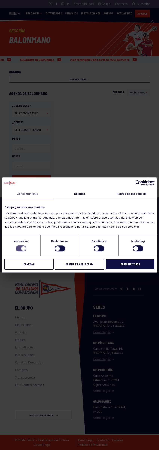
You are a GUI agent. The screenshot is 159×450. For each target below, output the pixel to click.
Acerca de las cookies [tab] (131, 193)
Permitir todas (130, 264)
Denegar (28, 264)
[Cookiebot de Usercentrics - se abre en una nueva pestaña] (138, 183)
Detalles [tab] (79, 193)
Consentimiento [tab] (27, 193)
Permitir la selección (79, 264)
